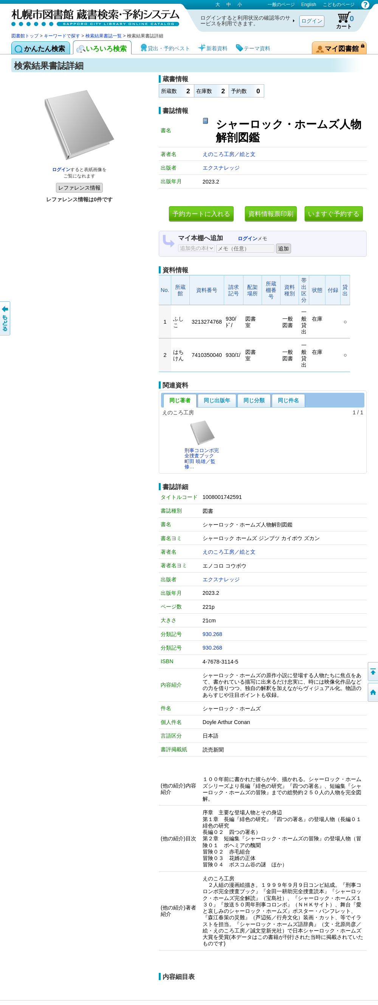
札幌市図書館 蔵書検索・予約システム (90, 16)
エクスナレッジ (221, 168)
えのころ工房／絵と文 (229, 154)
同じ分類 (254, 400)
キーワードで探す (62, 36)
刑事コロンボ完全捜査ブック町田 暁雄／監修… (201, 444)
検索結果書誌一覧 (103, 36)
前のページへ (5, 318)
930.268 (212, 634)
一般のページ (281, 4)
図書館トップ (25, 36)
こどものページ (339, 4)
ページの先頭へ (372, 671)
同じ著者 (180, 400)
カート (341, 20)
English (308, 4)
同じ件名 (288, 400)
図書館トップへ (372, 692)
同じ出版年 (217, 400)
